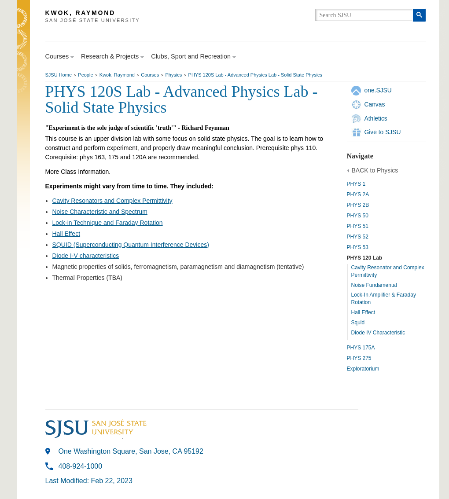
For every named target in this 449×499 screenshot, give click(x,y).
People (85, 74)
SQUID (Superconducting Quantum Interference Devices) (130, 244)
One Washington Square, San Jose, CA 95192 (131, 451)
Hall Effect (363, 312)
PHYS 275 (359, 358)
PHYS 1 (356, 184)
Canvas (374, 104)
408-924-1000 (81, 466)
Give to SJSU (382, 132)
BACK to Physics (375, 170)
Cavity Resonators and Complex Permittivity (112, 200)
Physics (173, 74)
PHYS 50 (357, 216)
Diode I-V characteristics (85, 255)
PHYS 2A (358, 194)
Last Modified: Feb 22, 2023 (88, 480)
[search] (364, 15)
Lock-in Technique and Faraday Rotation (107, 222)
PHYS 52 (357, 237)
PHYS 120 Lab (365, 258)
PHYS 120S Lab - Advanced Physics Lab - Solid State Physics (255, 74)
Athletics (375, 118)
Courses (150, 74)
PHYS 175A (361, 348)
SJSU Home (58, 74)
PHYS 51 (357, 226)
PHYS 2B (358, 205)
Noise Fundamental (374, 285)
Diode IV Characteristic (378, 333)
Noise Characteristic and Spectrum (99, 211)
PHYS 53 (357, 247)
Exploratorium (363, 369)
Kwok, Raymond (117, 74)
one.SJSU (378, 90)
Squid (358, 322)
